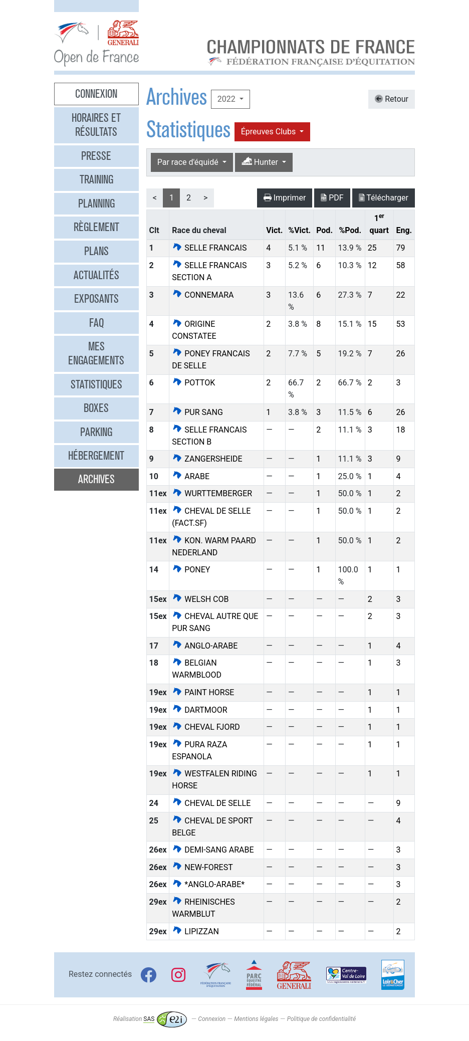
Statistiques (96, 384)
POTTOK (193, 382)
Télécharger (383, 197)
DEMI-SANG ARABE (213, 850)
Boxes (96, 408)
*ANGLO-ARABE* (208, 884)
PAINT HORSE (203, 692)
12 (372, 265)
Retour (391, 99)
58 (400, 265)
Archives (96, 479)
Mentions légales (256, 1018)
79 (400, 248)
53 (400, 324)
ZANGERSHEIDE (207, 459)
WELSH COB (200, 599)
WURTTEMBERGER (212, 493)
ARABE (190, 476)
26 (400, 353)
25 (372, 248)
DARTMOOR (199, 710)
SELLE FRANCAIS (209, 248)
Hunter (261, 161)
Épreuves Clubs (269, 131)
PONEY (191, 569)
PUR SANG (197, 412)
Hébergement (96, 456)
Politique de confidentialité (321, 1018)
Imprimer (285, 197)
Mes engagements (96, 353)
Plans (96, 251)
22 (400, 295)
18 (400, 430)
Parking (96, 432)
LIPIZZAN (195, 931)
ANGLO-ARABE (205, 646)
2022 (227, 99)
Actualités (96, 275)
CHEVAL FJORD (206, 727)
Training (96, 179)
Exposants (96, 299)
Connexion (96, 94)
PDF (332, 197)
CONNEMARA (202, 295)
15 (372, 324)
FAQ (96, 323)
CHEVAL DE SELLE (211, 803)
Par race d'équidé (188, 162)
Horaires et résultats (96, 125)
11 (320, 248)
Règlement (96, 227)
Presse (96, 156)
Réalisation (150, 1018)
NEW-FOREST (202, 867)
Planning (96, 203)
